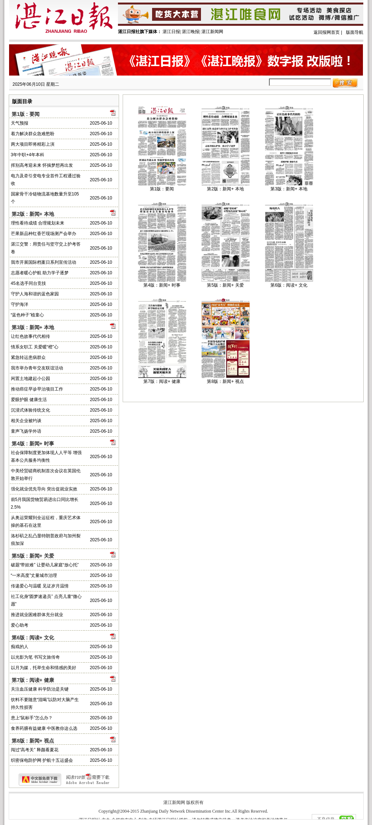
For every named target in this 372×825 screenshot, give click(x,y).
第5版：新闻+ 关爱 (225, 285)
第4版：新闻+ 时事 (161, 285)
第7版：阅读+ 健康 (161, 381)
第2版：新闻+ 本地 (225, 188)
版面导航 (354, 32)
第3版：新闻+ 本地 (288, 188)
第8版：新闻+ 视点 (225, 381)
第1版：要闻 (162, 188)
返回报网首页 (327, 32)
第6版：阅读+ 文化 (288, 285)
